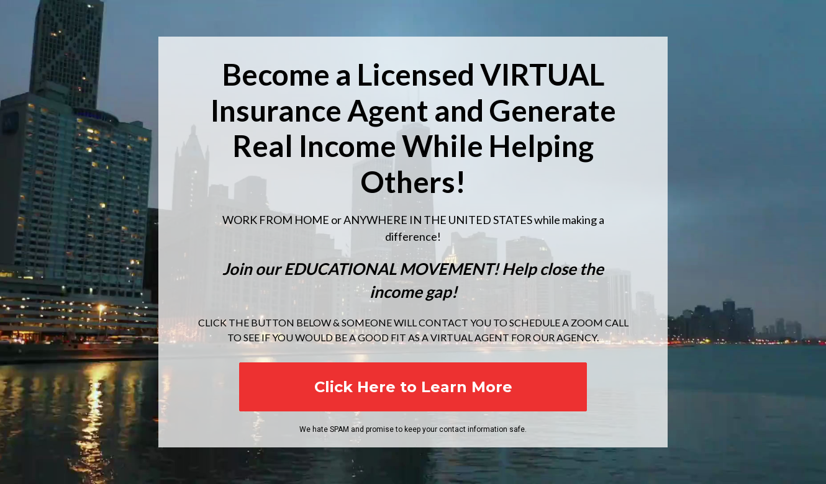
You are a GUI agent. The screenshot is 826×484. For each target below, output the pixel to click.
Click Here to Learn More (413, 387)
